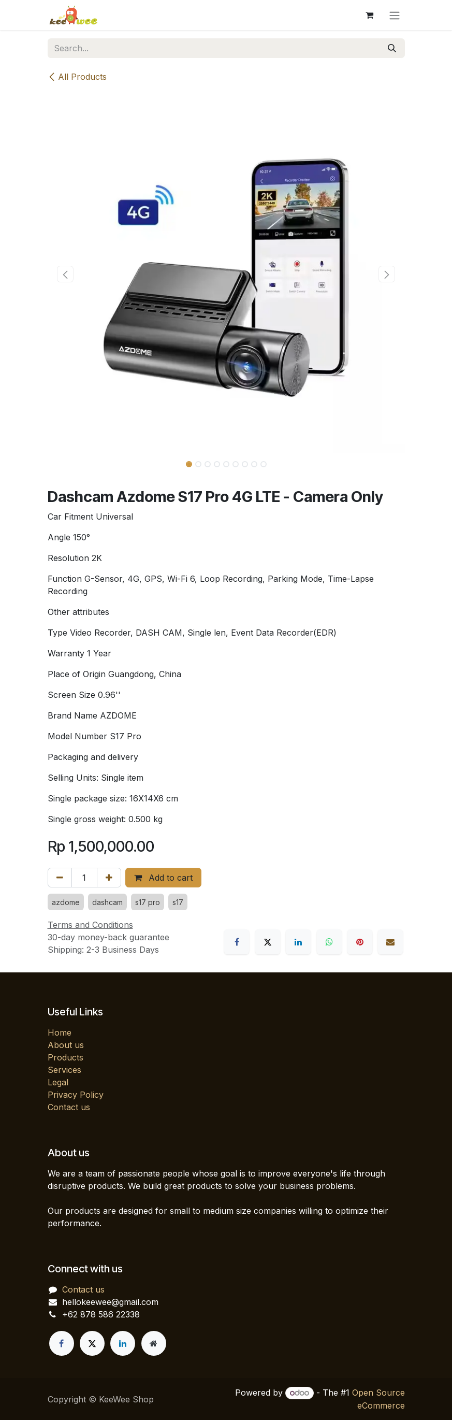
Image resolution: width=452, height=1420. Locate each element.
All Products (77, 76)
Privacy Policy (76, 1094)
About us (66, 1045)
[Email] (390, 941)
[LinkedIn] (298, 941)
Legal (58, 1082)
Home (59, 1032)
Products (65, 1057)
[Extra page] (153, 1343)
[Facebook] (236, 941)
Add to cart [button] (163, 877)
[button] (65, 274)
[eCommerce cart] (369, 15)
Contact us (69, 1107)
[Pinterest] (359, 941)
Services (64, 1070)
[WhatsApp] (329, 941)
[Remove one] (60, 877)
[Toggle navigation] (394, 15)
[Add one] (109, 877)
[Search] (392, 48)
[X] (267, 941)
